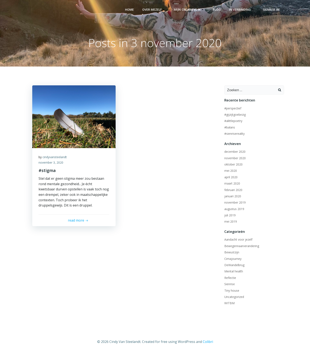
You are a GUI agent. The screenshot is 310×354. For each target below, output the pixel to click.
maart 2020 (232, 183)
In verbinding (241, 10)
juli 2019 (230, 215)
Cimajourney (233, 259)
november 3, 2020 (51, 162)
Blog (217, 10)
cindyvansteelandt (55, 157)
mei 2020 (230, 171)
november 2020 (235, 158)
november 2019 (235, 202)
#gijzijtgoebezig (235, 115)
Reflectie (230, 278)
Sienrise (229, 284)
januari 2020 (232, 196)
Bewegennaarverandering (241, 246)
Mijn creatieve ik (189, 10)
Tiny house (231, 290)
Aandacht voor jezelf (238, 239)
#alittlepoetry (233, 121)
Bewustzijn (231, 252)
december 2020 (234, 152)
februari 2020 (233, 190)
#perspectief (232, 108)
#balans (229, 127)
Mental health (233, 271)
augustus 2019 (234, 209)
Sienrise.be (271, 10)
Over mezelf (153, 10)
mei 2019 (230, 221)
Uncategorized (234, 297)
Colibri (208, 341)
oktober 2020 (233, 164)
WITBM (229, 303)
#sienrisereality (234, 134)
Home (129, 10)
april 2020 (231, 177)
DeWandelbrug (234, 265)
